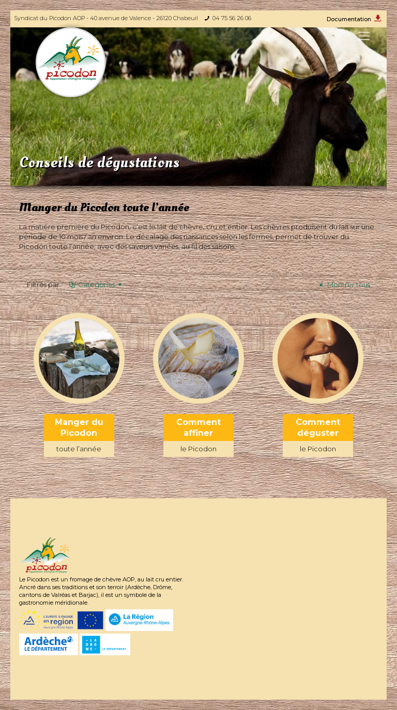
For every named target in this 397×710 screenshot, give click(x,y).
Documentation (349, 19)
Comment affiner (198, 437)
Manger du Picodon (79, 437)
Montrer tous (343, 284)
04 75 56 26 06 (231, 18)
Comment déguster (318, 437)
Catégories (96, 284)
